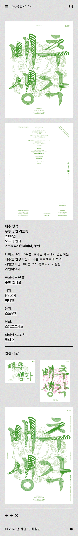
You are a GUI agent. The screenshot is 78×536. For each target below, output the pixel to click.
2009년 (10, 236)
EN (71, 7)
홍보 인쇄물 (13, 282)
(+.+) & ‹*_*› (21, 7)
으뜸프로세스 (14, 327)
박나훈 (9, 340)
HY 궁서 (10, 295)
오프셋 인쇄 (13, 241)
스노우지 (11, 313)
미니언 (9, 300)
